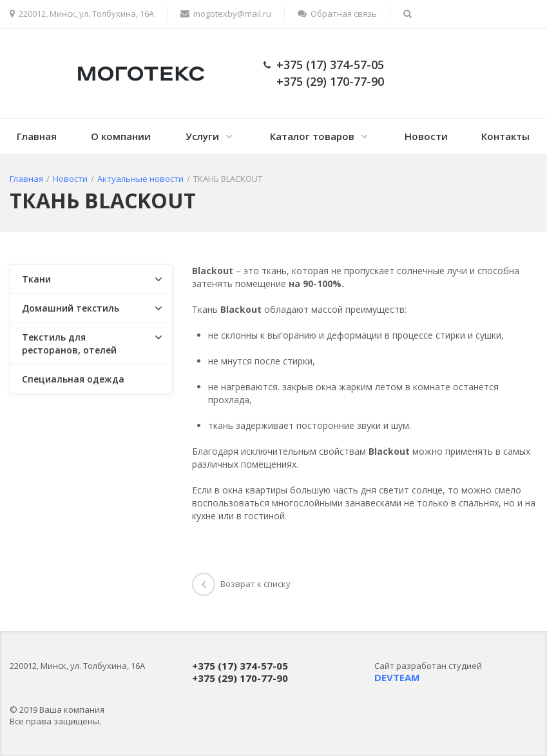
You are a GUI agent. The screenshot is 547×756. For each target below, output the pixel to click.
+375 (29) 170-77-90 (330, 81)
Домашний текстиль (70, 308)
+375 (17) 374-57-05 (330, 64)
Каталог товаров (312, 136)
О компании (121, 136)
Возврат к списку (241, 584)
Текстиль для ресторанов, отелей (69, 343)
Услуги (202, 136)
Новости (426, 136)
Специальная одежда (73, 379)
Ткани (36, 279)
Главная (37, 136)
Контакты (505, 136)
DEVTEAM (397, 677)
